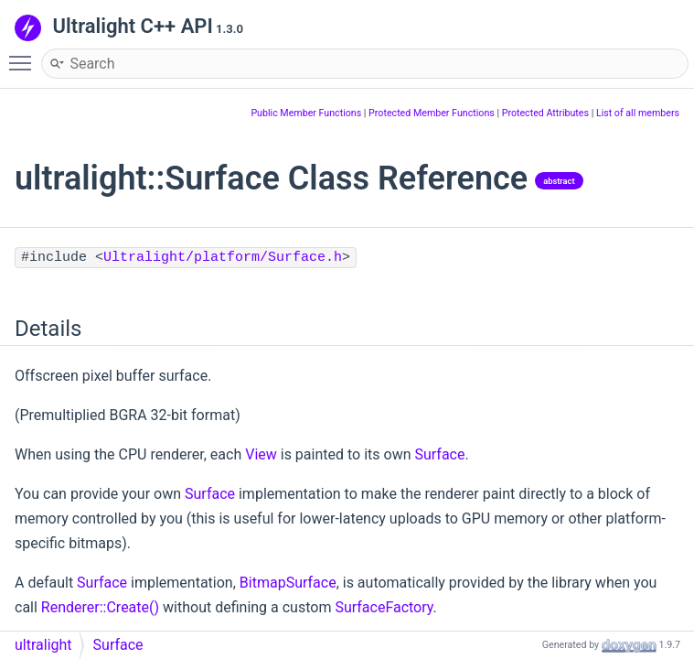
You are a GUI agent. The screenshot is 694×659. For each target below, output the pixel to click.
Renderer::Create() (100, 607)
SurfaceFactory (383, 607)
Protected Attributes (545, 113)
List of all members (637, 113)
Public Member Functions (306, 113)
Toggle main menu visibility (24, 55)
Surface (439, 454)
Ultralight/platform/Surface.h (222, 257)
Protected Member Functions (431, 113)
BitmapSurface (288, 582)
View (261, 454)
